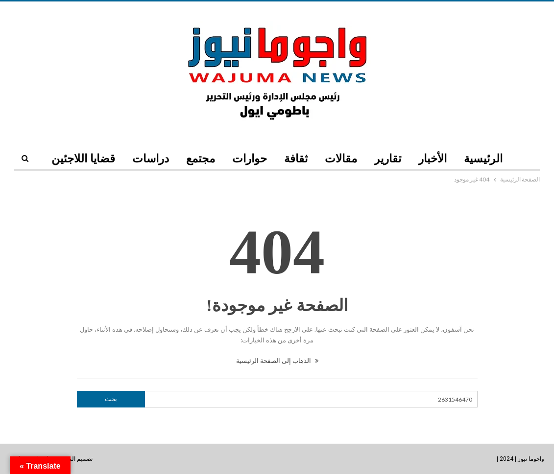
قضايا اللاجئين (83, 158)
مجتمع (200, 158)
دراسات (150, 158)
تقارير (387, 158)
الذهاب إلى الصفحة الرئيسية (277, 360)
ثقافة (296, 158)
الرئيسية (483, 158)
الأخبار (432, 158)
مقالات (341, 158)
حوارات (249, 158)
